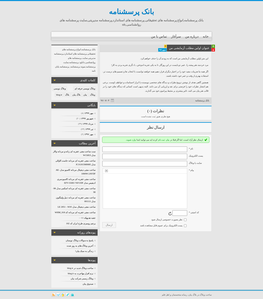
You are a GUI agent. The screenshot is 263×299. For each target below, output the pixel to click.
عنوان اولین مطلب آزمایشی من (189, 48)
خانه (206, 36)
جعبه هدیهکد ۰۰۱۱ (87, 218)
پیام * (191, 170)
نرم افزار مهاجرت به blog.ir (80, 273)
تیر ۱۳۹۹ (89, 129)
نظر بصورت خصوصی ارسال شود (166, 219)
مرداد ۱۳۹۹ (87, 124)
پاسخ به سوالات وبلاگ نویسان (79, 240)
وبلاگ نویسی (60, 88)
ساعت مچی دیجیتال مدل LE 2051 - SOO (77, 207)
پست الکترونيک (196, 156)
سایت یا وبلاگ (195, 163)
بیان (85, 94)
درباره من (191, 36)
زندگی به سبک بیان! (84, 251)
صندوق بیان (88, 284)
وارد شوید (131, 140)
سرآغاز (176, 36)
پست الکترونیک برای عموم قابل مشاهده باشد (161, 225)
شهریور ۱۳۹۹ (86, 118)
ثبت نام (161, 140)
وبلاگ (92, 94)
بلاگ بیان (76, 94)
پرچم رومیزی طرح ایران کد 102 (81, 223)
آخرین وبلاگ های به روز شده (80, 245)
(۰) (149, 111)
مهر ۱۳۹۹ (88, 113)
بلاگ (67, 94)
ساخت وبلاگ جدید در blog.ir (80, 268)
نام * (191, 148)
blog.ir (59, 94)
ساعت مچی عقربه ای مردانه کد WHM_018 (75, 212)
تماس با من (159, 36)
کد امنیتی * (194, 212)
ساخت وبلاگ (206, 294)
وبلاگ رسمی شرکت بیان (82, 278)
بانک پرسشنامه (131, 12)
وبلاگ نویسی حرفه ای (85, 88)
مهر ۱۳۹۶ (88, 134)
